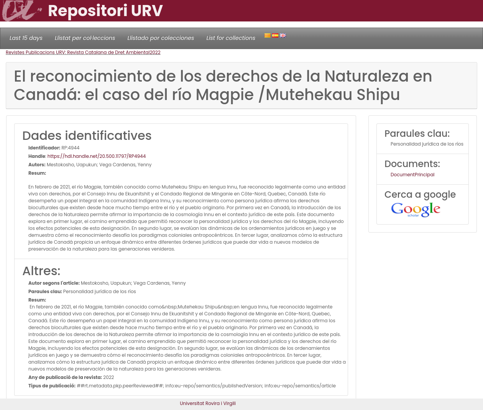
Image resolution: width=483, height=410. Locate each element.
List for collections (230, 38)
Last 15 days (26, 38)
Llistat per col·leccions (85, 38)
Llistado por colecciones (161, 38)
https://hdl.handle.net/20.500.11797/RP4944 (97, 156)
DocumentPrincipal (412, 174)
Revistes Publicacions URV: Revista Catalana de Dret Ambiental (78, 52)
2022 (155, 52)
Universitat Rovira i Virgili (208, 403)
